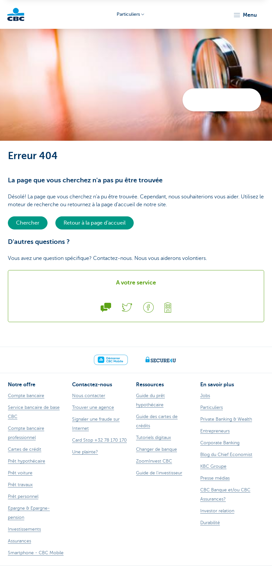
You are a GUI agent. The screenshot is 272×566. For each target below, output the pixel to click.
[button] (245, 15)
